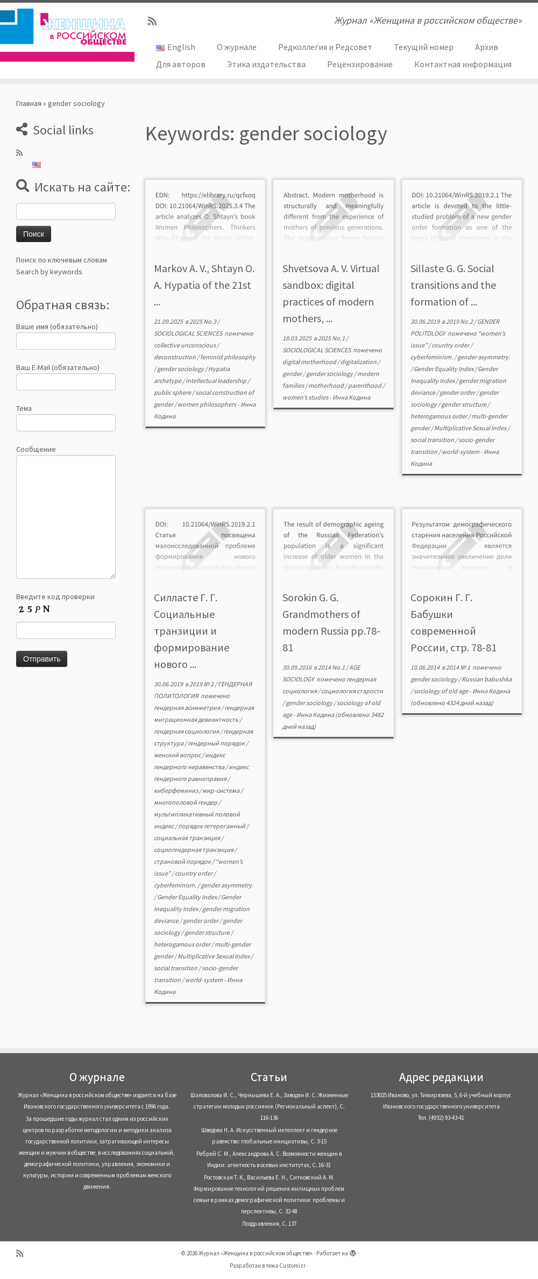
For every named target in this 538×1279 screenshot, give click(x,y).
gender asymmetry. (483, 357)
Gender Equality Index (444, 369)
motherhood (326, 385)
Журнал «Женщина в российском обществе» (256, 1253)
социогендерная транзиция (194, 849)
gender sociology (181, 369)
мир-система (221, 790)
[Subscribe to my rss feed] (156, 21)
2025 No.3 (203, 321)
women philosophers (207, 404)
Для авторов (181, 64)
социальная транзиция (187, 838)
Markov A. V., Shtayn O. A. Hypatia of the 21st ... (204, 284)
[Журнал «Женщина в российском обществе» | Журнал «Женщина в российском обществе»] (63, 35)
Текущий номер (424, 46)
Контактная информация (463, 64)
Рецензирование (360, 64)
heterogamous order (439, 416)
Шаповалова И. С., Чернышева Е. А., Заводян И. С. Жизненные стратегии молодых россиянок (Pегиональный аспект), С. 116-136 (269, 1106)
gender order (458, 392)
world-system (461, 451)
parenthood (365, 385)
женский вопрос (178, 755)
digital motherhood (309, 362)
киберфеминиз (176, 790)
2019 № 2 (202, 684)
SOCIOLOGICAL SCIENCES (188, 333)
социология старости (352, 691)
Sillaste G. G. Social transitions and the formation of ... (453, 284)
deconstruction (175, 357)
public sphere (173, 392)
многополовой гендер (186, 802)
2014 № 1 (458, 667)
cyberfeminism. (432, 357)
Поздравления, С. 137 (269, 1223)
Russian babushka (487, 679)
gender (292, 374)
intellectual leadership (216, 380)
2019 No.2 (460, 321)
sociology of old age (441, 691)
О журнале (237, 46)
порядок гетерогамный (212, 826)
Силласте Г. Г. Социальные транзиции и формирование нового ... (191, 631)
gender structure (464, 404)
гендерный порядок (217, 743)
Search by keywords (49, 271)
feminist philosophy (228, 357)
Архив (486, 46)
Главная (28, 103)
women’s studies (305, 397)
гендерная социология (187, 731)
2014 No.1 (332, 667)
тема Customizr (286, 1265)
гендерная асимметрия (187, 708)
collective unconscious (185, 345)
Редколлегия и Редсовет (325, 46)
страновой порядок (183, 861)
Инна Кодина (351, 397)
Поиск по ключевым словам (61, 260)
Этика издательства (266, 64)
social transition (432, 440)
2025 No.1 (332, 338)
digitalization (359, 362)
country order (450, 345)
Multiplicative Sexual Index (470, 428)
